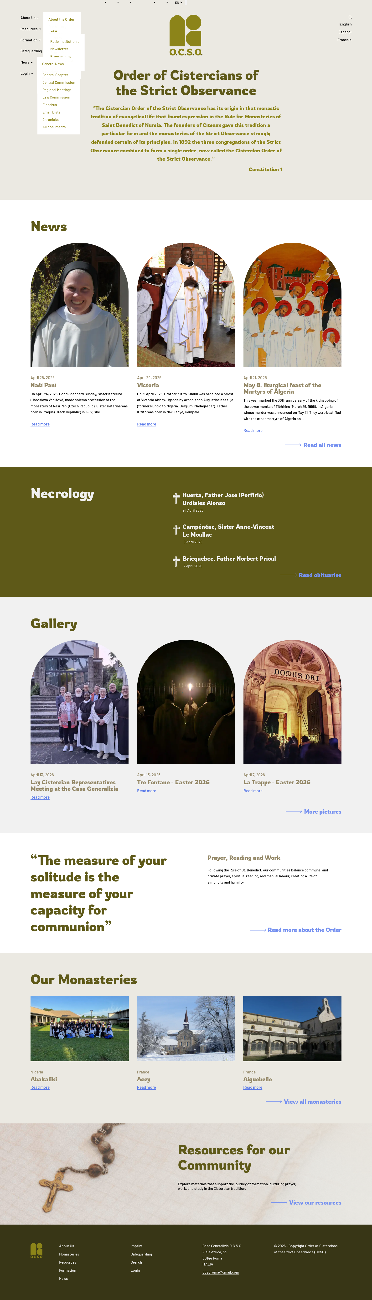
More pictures (313, 811)
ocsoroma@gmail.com (220, 1272)
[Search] (344, 17)
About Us (28, 17)
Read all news (313, 444)
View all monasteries (303, 1101)
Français (344, 40)
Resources (29, 29)
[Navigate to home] (37, 1251)
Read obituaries (310, 574)
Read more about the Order (295, 929)
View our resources (306, 1202)
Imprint (137, 1246)
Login (25, 73)
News (25, 62)
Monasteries (69, 1254)
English (345, 24)
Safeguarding (31, 51)
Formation (29, 40)
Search (136, 1262)
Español (344, 32)
